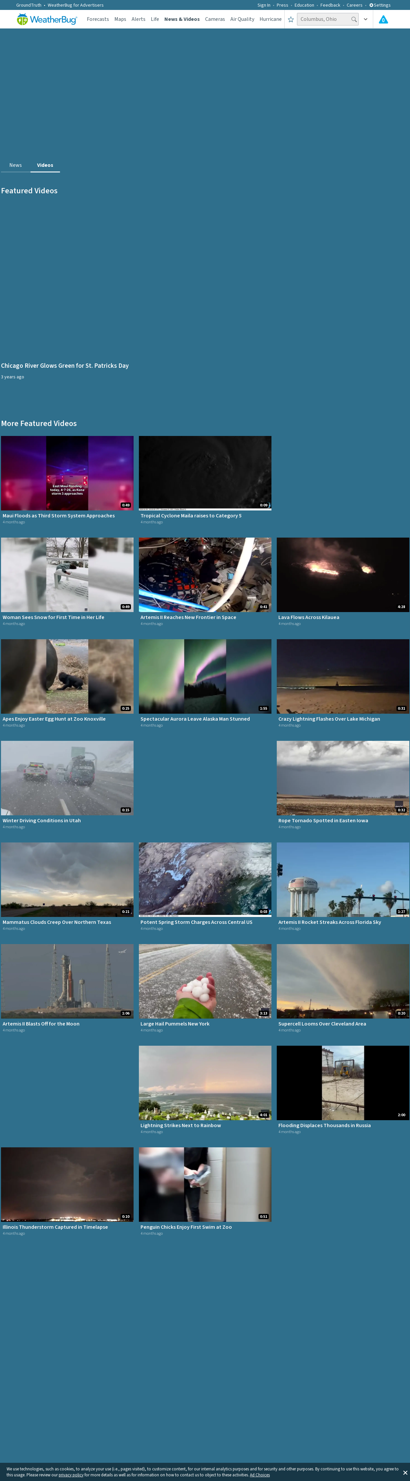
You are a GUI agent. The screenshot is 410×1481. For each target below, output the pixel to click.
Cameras (215, 19)
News (15, 165)
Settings (380, 5)
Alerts (139, 19)
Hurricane (271, 19)
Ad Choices (260, 1475)
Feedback (330, 5)
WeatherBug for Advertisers (76, 5)
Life (155, 19)
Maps (120, 19)
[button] (405, 1472)
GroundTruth (28, 5)
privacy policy (71, 1475)
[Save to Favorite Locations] (291, 19)
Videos (45, 165)
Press (282, 5)
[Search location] (328, 19)
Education (304, 5)
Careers (355, 5)
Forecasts (98, 19)
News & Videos (182, 19)
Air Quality (242, 19)
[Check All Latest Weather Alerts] (383, 19)
